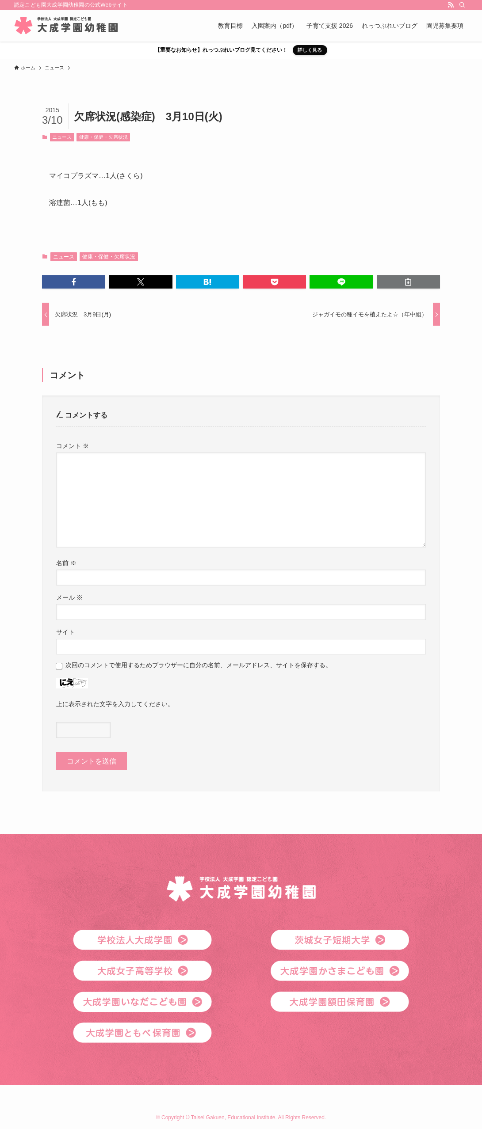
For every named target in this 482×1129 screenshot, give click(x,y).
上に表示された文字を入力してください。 (115, 703)
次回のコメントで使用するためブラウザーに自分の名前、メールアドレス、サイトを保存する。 (198, 665)
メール (69, 597)
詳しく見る (310, 50)
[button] (73, 282)
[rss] (450, 5)
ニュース (62, 137)
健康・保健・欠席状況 (103, 137)
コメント (72, 445)
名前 (66, 562)
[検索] (462, 5)
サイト (65, 631)
